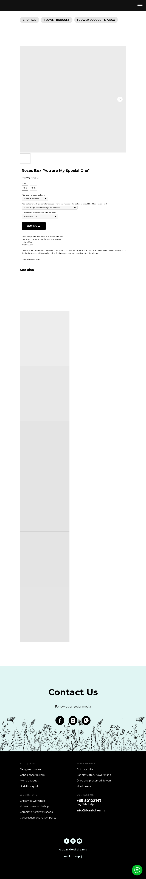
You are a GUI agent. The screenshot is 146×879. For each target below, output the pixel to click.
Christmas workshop (32, 801)
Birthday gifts (85, 769)
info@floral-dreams (91, 811)
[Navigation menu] (139, 5)
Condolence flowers (32, 775)
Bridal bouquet (29, 786)
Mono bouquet (29, 781)
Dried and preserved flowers (94, 781)
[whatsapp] (86, 721)
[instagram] (73, 721)
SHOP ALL (29, 20)
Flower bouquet (57, 20)
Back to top (73, 857)
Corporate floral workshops (36, 812)
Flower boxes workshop (34, 806)
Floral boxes (84, 786)
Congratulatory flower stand (94, 775)
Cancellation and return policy (38, 818)
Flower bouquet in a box (97, 20)
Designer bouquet (31, 769)
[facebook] (59, 721)
